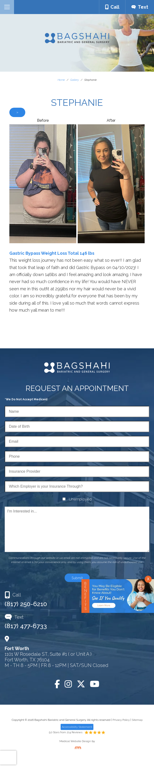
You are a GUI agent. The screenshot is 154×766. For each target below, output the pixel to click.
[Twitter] (81, 684)
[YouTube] (95, 684)
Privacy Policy (121, 720)
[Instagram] (68, 684)
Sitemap (137, 720)
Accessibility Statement (77, 727)
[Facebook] (57, 684)
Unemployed (80, 499)
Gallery (74, 79)
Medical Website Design (75, 741)
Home (61, 79)
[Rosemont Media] (77, 748)
